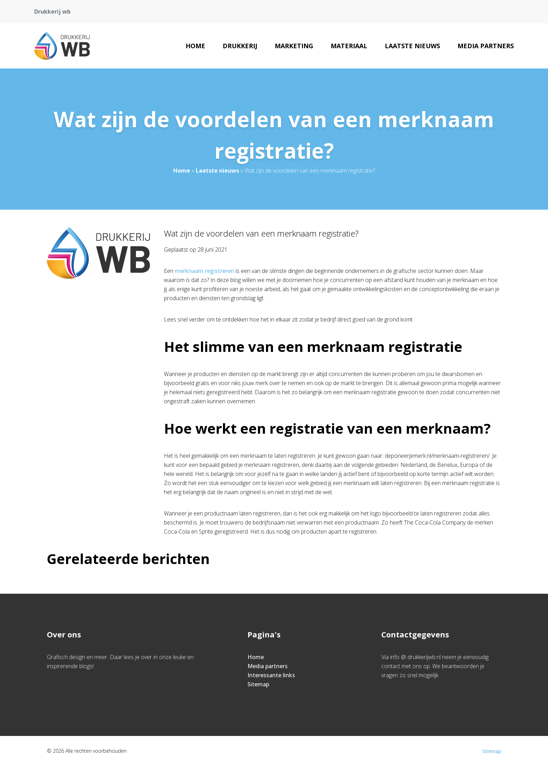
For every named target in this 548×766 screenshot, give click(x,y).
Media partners (485, 46)
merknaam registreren (204, 271)
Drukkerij (240, 46)
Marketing (294, 46)
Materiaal (349, 46)
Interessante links (271, 675)
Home (195, 46)
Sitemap (258, 684)
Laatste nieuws (412, 46)
